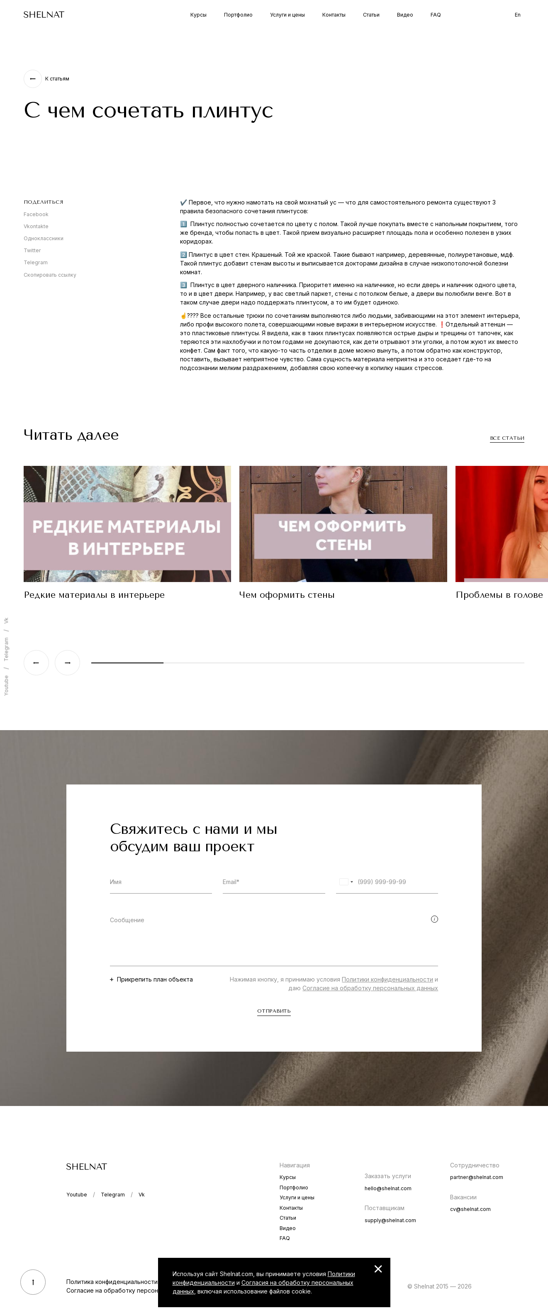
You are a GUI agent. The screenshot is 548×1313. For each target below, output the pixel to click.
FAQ (436, 15)
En (518, 15)
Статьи (371, 15)
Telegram (36, 262)
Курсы (198, 15)
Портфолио (238, 15)
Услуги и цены (287, 15)
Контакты (334, 15)
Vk (6, 620)
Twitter (32, 250)
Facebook (36, 214)
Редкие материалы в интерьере (94, 595)
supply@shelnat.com (390, 1220)
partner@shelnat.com (476, 1177)
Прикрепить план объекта (155, 979)
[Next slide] (67, 662)
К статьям (57, 79)
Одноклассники (43, 238)
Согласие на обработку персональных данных (370, 987)
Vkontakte (36, 226)
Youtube (6, 685)
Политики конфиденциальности (387, 979)
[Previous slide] (36, 662)
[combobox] (346, 881)
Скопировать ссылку (50, 275)
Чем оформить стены (287, 595)
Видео (405, 15)
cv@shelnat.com (470, 1209)
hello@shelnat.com (388, 1188)
